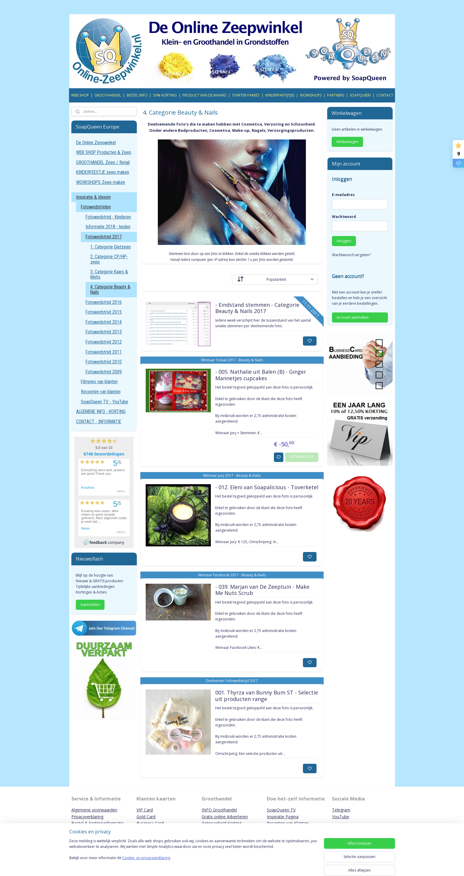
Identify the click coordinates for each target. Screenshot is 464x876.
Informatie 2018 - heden (108, 227)
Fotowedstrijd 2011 (104, 352)
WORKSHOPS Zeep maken (100, 182)
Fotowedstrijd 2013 (104, 332)
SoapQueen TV (281, 810)
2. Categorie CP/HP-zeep (109, 259)
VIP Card (145, 810)
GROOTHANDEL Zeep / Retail (103, 162)
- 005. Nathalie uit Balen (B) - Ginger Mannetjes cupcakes (260, 375)
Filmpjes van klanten (99, 381)
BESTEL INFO (137, 95)
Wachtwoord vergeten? (351, 254)
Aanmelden (90, 604)
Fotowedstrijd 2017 (104, 237)
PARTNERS (335, 95)
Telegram (341, 810)
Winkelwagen (347, 141)
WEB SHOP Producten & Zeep (103, 152)
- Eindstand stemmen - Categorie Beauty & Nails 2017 (257, 308)
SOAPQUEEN (360, 95)
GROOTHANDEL (107, 95)
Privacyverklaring (87, 816)
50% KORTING (165, 95)
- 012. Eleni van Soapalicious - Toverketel (266, 487)
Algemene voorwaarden (94, 810)
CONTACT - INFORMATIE (98, 421)
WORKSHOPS (311, 95)
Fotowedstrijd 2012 (104, 342)
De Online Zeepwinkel (96, 142)
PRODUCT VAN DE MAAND (204, 95)
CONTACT (384, 95)
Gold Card (146, 816)
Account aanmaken (353, 317)
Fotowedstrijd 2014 (104, 322)
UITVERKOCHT (302, 456)
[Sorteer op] (275, 279)
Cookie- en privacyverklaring (146, 863)
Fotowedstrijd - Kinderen (108, 217)
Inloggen (344, 240)
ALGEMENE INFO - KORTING (101, 411)
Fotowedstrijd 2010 (104, 362)
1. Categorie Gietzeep (110, 247)
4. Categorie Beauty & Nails (110, 289)
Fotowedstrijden (96, 207)
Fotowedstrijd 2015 (104, 312)
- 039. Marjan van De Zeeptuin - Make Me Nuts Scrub (262, 590)
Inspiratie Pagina (282, 816)
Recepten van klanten (101, 391)
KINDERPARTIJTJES (279, 95)
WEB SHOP (80, 95)
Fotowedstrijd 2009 (104, 372)
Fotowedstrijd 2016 (104, 302)
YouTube (340, 816)
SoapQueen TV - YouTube (104, 402)
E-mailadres (343, 194)
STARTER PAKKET (246, 95)
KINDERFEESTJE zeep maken (102, 172)
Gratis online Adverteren (225, 816)
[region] (193, 856)
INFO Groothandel (219, 810)
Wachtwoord (344, 216)
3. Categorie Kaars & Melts (109, 274)
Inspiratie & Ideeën (93, 197)
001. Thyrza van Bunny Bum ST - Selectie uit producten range (266, 695)
